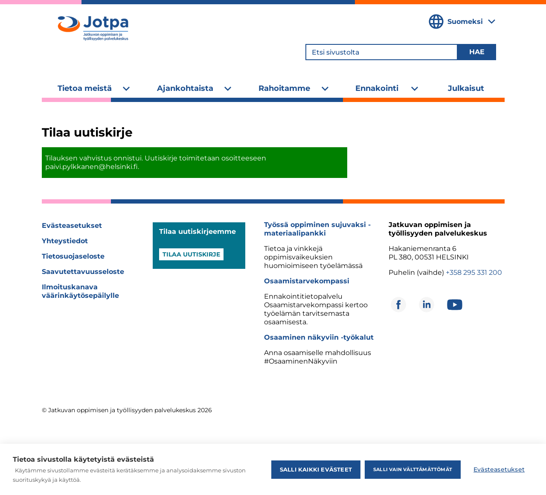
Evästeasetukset (72, 225)
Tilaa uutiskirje (191, 254)
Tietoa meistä (85, 88)
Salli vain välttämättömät (412, 469)
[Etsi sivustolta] (381, 52)
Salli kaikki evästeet (316, 469)
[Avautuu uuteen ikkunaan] (398, 304)
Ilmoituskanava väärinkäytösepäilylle (80, 291)
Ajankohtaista (185, 88)
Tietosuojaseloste (73, 256)
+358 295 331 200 (474, 272)
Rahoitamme (284, 88)
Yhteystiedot (65, 241)
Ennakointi (376, 88)
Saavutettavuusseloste (83, 272)
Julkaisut (466, 88)
